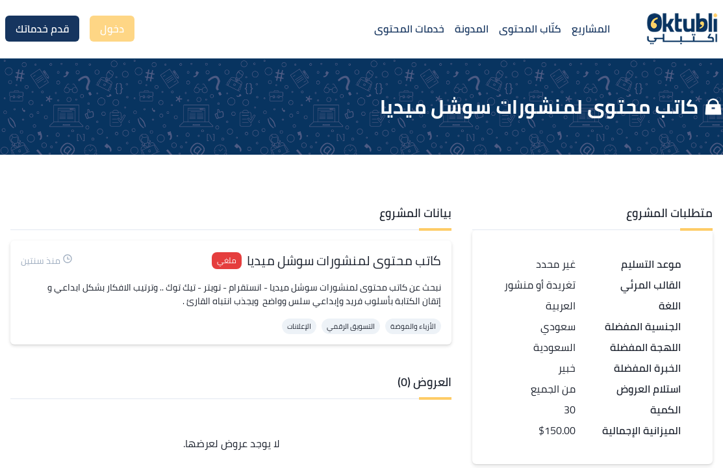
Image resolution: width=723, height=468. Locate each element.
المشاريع (591, 28)
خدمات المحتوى (409, 28)
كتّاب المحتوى (530, 28)
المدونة (471, 28)
